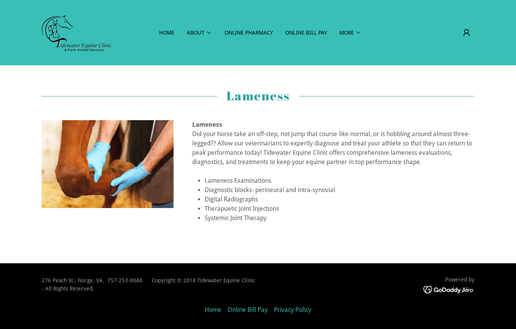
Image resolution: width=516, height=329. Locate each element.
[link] (77, 32)
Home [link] (166, 33)
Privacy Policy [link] (292, 309)
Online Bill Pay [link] (306, 33)
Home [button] (213, 309)
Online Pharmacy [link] (249, 33)
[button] (466, 32)
